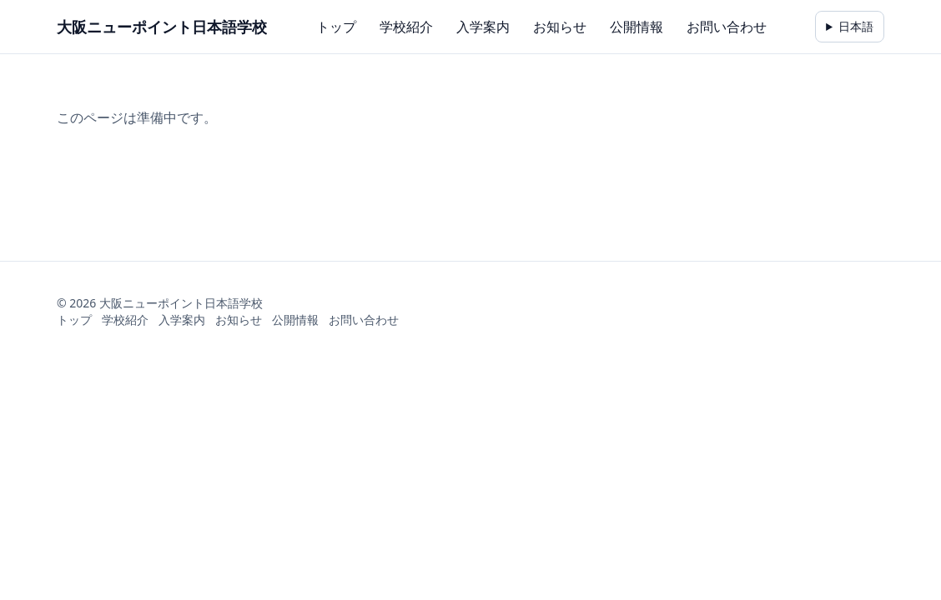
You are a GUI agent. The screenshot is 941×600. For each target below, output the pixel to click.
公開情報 (636, 27)
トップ (336, 27)
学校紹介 (406, 27)
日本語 (855, 26)
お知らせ (559, 27)
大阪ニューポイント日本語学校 (162, 27)
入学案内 (483, 27)
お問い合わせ (727, 27)
